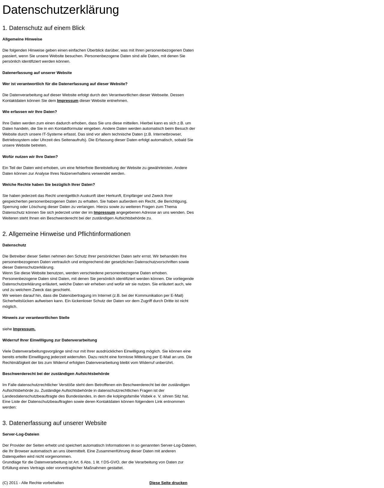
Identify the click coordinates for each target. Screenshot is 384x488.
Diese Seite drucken (168, 483)
